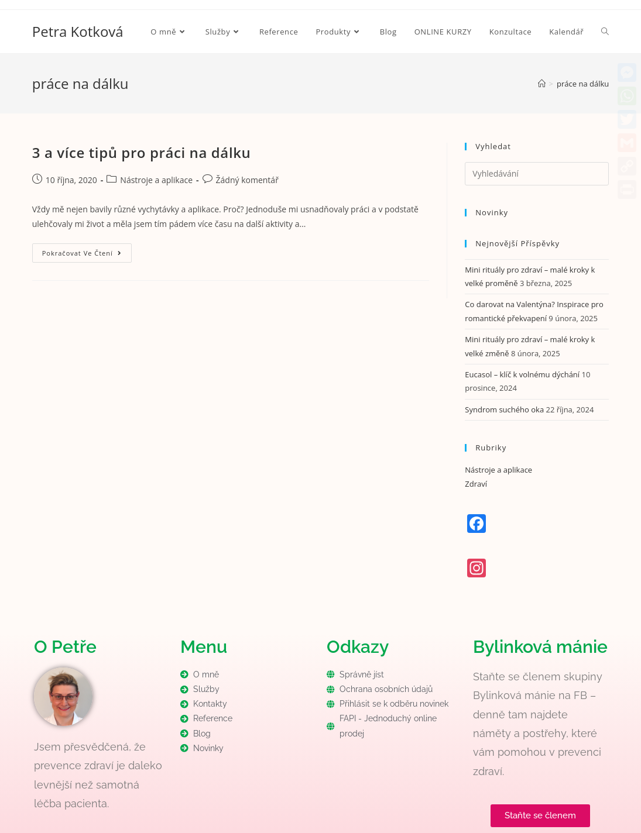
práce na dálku (583, 83)
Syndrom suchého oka (504, 409)
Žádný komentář (247, 179)
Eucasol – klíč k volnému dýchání (522, 374)
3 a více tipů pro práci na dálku (141, 152)
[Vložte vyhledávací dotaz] (537, 173)
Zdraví (476, 484)
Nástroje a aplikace (156, 179)
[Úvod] (542, 83)
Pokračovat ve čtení (87, 250)
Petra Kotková (78, 31)
